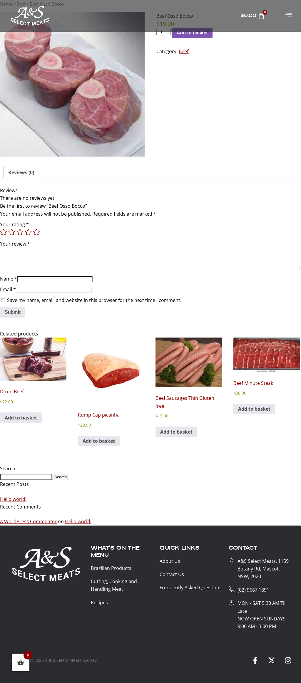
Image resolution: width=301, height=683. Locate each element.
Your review (15, 244)
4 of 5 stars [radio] (28, 232)
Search (7, 468)
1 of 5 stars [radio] (3, 232)
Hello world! (13, 499)
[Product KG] (163, 32)
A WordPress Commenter (28, 521)
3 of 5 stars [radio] (20, 232)
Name (8, 279)
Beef (183, 51)
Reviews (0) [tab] (21, 172)
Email (8, 289)
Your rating (14, 224)
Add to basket (192, 32)
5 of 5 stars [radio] (36, 232)
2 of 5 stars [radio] (11, 232)
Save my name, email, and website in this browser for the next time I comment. (94, 300)
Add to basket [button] (21, 418)
